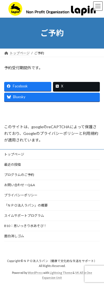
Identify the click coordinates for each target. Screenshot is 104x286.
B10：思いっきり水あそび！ (25, 226)
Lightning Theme (61, 272)
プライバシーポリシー (20, 195)
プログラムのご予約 (19, 175)
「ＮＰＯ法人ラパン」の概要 (26, 205)
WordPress (35, 272)
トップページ (14, 154)
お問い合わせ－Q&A (19, 185)
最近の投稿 (12, 164)
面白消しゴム (14, 236)
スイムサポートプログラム (24, 215)
